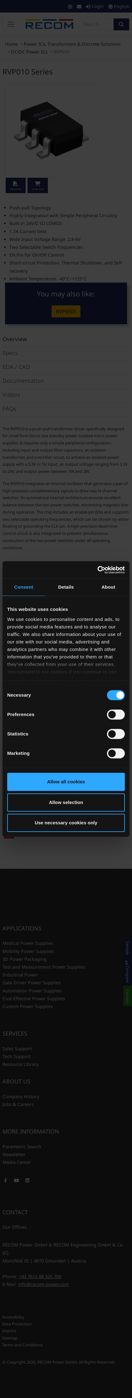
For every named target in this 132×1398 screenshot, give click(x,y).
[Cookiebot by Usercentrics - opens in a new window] (97, 570)
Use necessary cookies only (66, 822)
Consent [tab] (23, 587)
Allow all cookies (66, 781)
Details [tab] (66, 587)
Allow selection (66, 802)
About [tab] (108, 587)
